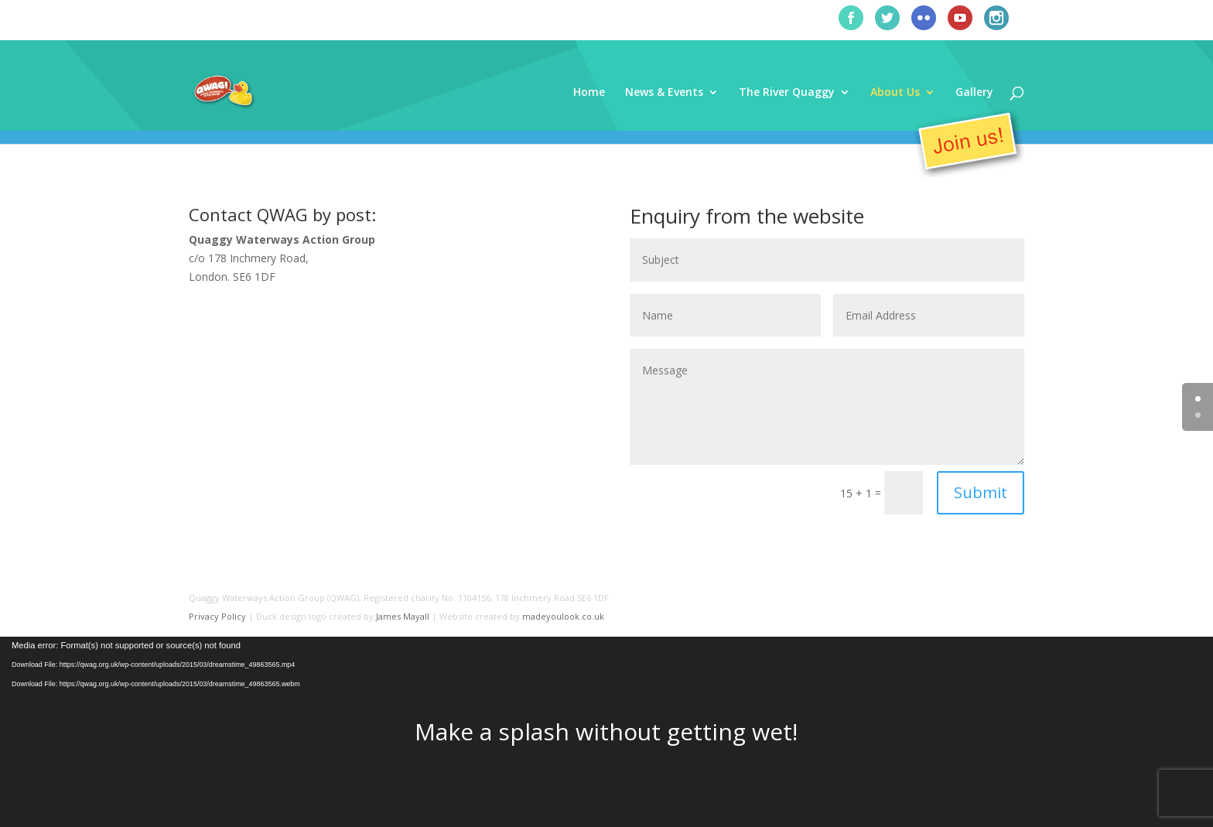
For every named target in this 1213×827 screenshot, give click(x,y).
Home (589, 93)
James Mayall (402, 616)
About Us (895, 93)
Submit (980, 492)
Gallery (974, 93)
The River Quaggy (787, 93)
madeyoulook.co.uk (563, 616)
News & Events (664, 93)
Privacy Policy (217, 616)
